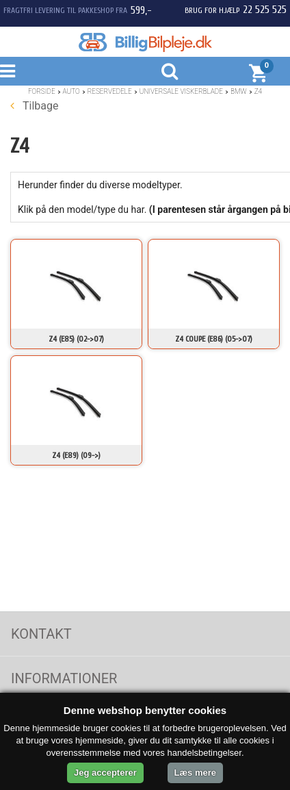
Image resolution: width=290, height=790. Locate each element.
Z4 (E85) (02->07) (76, 339)
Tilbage (34, 105)
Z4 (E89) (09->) (76, 455)
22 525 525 (265, 9)
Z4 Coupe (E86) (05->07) (213, 339)
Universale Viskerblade (181, 91)
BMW (238, 91)
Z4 (258, 91)
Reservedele (110, 91)
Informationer (64, 678)
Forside (41, 91)
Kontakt (41, 634)
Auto (71, 91)
